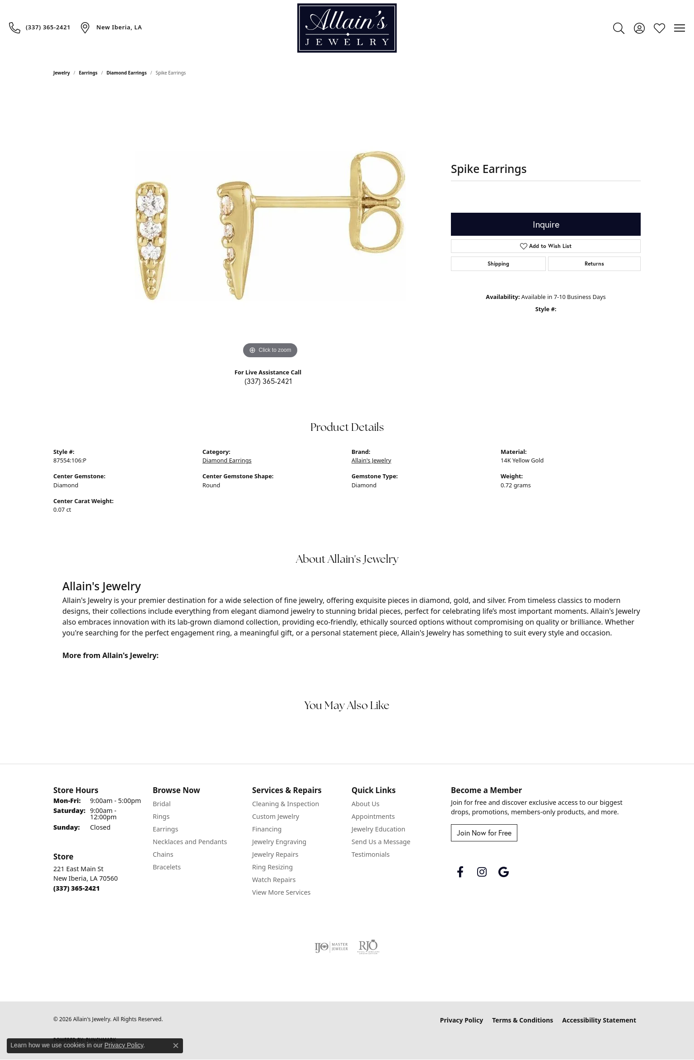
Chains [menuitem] (163, 854)
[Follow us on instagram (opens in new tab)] (482, 872)
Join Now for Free (484, 832)
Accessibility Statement (599, 1020)
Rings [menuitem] (161, 816)
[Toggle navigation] (679, 28)
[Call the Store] (76, 888)
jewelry (61, 73)
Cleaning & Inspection (285, 803)
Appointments (373, 816)
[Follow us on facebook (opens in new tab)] (460, 872)
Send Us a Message (381, 841)
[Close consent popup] (175, 1045)
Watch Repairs (273, 879)
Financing (266, 829)
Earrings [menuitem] (165, 829)
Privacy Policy (461, 1020)
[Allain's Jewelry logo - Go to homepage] (347, 28)
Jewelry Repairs (275, 854)
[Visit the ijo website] (331, 947)
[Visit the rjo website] (368, 947)
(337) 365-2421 (268, 381)
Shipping (498, 263)
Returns (594, 263)
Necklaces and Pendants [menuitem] (190, 841)
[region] (270, 225)
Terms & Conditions (522, 1020)
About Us (366, 803)
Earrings (88, 73)
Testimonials (370, 854)
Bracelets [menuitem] (167, 867)
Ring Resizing (272, 867)
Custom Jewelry (275, 816)
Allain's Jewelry (371, 460)
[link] (39, 28)
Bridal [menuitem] (162, 803)
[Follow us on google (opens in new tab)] (503, 872)
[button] (618, 28)
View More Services (281, 892)
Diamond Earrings (127, 73)
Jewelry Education (378, 829)
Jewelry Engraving (279, 841)
